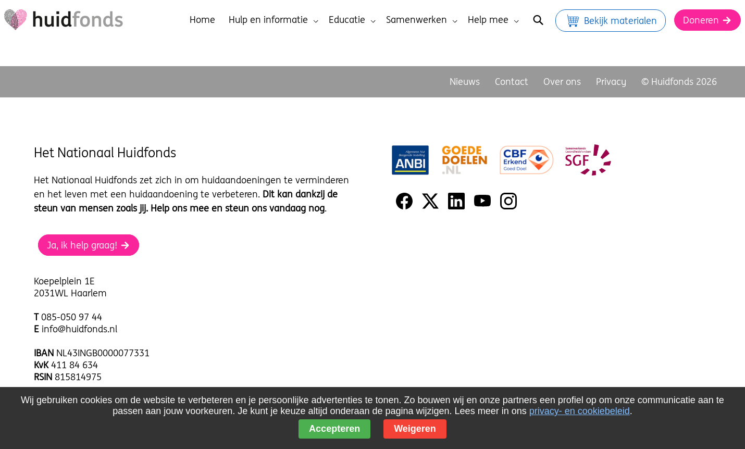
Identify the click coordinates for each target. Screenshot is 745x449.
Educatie (352, 20)
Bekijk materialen (610, 20)
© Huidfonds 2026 (679, 82)
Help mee (493, 20)
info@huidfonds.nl (79, 329)
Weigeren (415, 428)
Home (202, 20)
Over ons (562, 82)
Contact (511, 82)
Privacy (611, 82)
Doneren (707, 20)
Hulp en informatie (273, 20)
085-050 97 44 (71, 317)
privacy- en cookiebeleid (579, 411)
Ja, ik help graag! (88, 245)
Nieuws (465, 82)
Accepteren (334, 428)
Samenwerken (421, 20)
